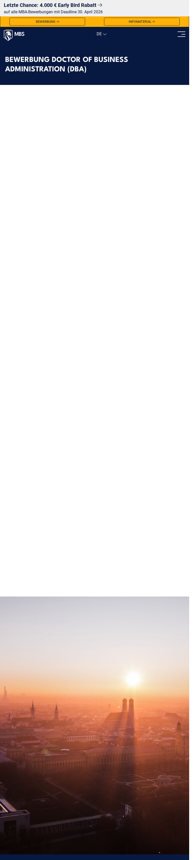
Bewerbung (47, 22)
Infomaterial (142, 22)
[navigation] (101, 34)
